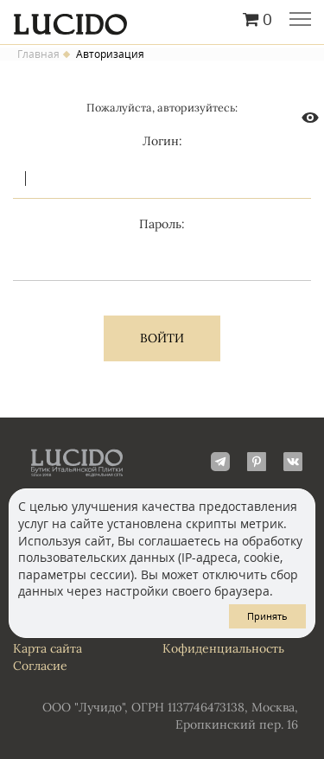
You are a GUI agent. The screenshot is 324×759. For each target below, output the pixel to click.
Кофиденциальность (223, 648)
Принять (267, 615)
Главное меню (300, 20)
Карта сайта (47, 648)
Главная (38, 54)
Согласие (40, 665)
